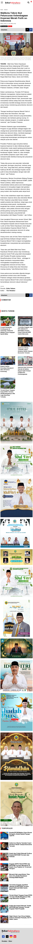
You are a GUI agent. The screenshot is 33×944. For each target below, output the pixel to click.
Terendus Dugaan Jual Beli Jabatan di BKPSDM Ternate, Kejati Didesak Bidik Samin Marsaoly (25, 330)
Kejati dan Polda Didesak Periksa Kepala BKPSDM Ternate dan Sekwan (20, 855)
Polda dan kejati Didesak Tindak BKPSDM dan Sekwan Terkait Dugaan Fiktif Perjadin (20, 907)
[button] (31, 1)
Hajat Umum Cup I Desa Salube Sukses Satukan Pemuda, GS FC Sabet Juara (20, 917)
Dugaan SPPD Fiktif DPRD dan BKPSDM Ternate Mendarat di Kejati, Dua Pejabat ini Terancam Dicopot (20, 866)
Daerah (6, 9)
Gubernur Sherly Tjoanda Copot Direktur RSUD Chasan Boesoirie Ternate (20, 844)
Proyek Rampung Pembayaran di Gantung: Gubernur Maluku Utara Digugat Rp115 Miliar (7, 331)
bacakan (4, 26)
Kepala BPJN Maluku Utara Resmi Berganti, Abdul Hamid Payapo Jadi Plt (20, 834)
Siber (10, 941)
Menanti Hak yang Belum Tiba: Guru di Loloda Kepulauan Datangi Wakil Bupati (19, 876)
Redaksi (4, 941)
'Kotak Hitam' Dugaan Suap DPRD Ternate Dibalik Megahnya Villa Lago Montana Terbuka (7, 393)
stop (10, 26)
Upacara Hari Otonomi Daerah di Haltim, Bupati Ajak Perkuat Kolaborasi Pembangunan (25, 371)
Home (1, 9)
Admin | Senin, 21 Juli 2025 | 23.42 (8, 23)
